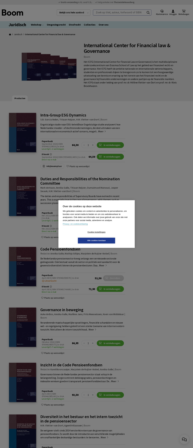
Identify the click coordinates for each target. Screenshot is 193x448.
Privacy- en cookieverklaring (75, 228)
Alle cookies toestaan (115, 236)
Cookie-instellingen (78, 236)
